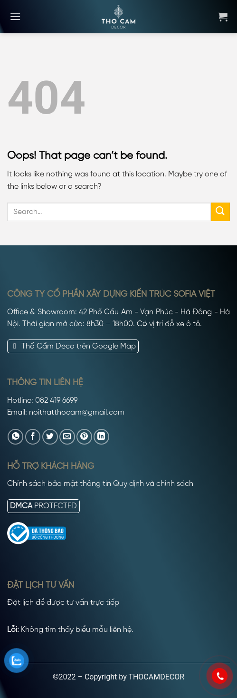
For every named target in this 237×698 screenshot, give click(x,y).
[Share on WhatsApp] (15, 437)
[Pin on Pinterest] (84, 437)
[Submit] (220, 212)
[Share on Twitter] (50, 437)
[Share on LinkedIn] (101, 437)
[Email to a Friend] (67, 437)
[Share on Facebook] (33, 437)
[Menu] (15, 16)
